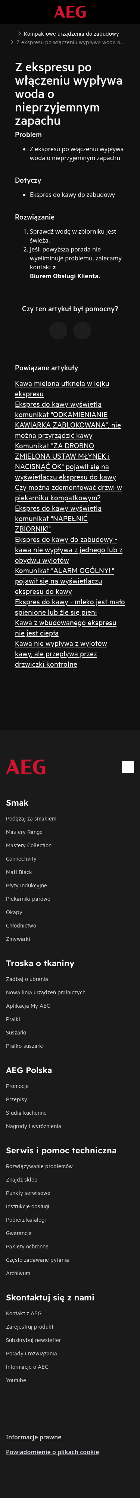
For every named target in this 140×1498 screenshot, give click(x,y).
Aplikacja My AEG (28, 1005)
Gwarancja (19, 1232)
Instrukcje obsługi (27, 1205)
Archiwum (18, 1272)
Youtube (16, 1379)
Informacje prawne (34, 1437)
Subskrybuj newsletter (33, 1339)
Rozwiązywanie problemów (39, 1165)
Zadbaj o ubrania (27, 978)
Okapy (14, 911)
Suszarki (16, 1032)
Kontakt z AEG (23, 1312)
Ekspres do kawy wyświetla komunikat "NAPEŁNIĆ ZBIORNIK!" (58, 518)
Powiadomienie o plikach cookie (52, 1452)
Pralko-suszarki (25, 1045)
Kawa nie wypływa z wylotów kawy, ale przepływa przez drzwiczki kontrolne (61, 653)
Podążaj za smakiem (31, 818)
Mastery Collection (29, 844)
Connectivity (21, 858)
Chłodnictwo (21, 925)
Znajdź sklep (22, 1179)
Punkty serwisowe (28, 1192)
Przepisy (16, 1098)
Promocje (17, 1085)
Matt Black (19, 871)
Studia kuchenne (26, 1112)
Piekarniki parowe (28, 898)
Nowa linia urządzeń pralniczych (45, 991)
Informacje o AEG (27, 1366)
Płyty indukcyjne (26, 884)
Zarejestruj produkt (29, 1326)
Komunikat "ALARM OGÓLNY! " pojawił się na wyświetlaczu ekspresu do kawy (64, 580)
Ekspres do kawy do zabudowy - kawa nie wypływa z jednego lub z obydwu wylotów (68, 549)
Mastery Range (24, 831)
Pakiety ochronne (27, 1246)
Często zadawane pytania (37, 1259)
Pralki (13, 1018)
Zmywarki (18, 938)
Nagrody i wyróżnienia (33, 1125)
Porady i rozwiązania (31, 1352)
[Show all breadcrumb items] (12, 33)
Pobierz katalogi (26, 1219)
